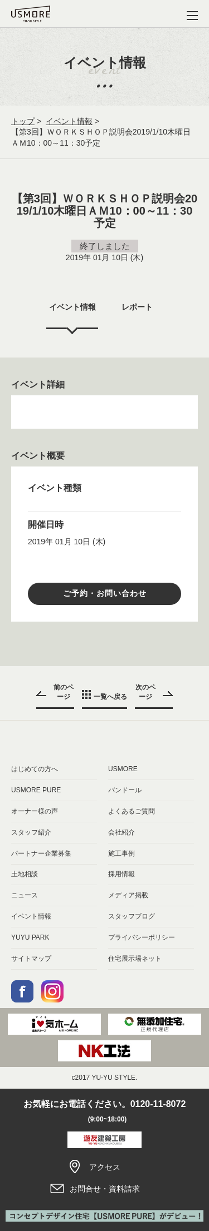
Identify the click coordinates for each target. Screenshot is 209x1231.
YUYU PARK (30, 937)
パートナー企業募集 (41, 853)
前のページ (64, 692)
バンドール (125, 790)
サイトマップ (31, 958)
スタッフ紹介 (31, 832)
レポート (137, 306)
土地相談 (24, 874)
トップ (23, 121)
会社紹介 (121, 832)
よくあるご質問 (131, 811)
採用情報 (121, 874)
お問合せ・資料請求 (104, 1188)
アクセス (104, 1167)
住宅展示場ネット (135, 958)
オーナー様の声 (34, 811)
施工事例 (121, 853)
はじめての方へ (34, 769)
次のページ (145, 692)
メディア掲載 (128, 895)
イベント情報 (69, 121)
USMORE (123, 769)
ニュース (24, 895)
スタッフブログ (131, 916)
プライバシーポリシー (141, 937)
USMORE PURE (36, 790)
